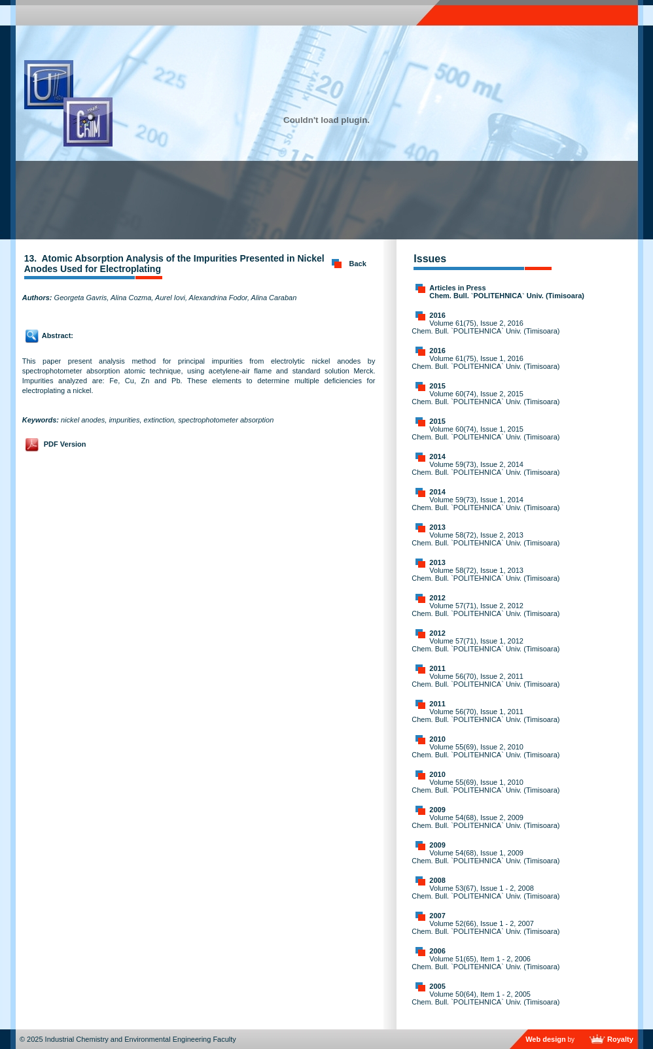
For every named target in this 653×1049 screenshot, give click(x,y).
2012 (437, 598)
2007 (437, 916)
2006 (437, 951)
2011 (437, 668)
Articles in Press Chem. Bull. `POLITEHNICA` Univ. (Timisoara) (506, 292)
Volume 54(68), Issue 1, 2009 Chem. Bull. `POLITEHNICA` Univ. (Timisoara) (485, 857)
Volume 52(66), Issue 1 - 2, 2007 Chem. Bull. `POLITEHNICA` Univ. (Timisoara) (485, 927)
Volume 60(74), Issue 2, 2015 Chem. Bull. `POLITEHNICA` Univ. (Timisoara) (485, 397)
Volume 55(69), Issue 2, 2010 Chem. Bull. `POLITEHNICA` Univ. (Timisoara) (485, 751)
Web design (545, 1039)
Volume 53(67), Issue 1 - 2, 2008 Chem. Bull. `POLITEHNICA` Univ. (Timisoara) (485, 892)
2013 (437, 527)
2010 (437, 739)
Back (357, 263)
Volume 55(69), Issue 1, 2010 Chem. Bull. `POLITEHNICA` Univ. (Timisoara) (485, 786)
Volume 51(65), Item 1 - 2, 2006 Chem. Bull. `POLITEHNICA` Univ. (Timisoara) (485, 963)
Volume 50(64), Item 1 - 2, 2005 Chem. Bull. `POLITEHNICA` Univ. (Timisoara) (485, 998)
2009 (437, 810)
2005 (437, 986)
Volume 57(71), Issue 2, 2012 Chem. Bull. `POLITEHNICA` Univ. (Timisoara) (485, 609)
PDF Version (65, 444)
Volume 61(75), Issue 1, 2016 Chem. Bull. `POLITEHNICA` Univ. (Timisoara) (485, 362)
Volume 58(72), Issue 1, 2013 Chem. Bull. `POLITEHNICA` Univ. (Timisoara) (485, 574)
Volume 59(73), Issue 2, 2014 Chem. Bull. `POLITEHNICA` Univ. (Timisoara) (485, 468)
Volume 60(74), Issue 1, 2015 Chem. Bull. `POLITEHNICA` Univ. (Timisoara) (485, 433)
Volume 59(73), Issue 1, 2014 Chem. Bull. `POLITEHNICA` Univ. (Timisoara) (485, 503)
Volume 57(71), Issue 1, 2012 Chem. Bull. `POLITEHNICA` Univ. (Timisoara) (485, 645)
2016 (437, 315)
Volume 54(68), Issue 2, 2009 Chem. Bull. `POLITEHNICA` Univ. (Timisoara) (485, 821)
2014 (437, 456)
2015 (437, 386)
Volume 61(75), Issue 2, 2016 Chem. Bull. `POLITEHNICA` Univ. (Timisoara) (485, 327)
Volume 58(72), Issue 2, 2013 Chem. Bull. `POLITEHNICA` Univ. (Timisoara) (485, 539)
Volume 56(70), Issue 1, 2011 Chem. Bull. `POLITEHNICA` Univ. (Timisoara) (485, 715)
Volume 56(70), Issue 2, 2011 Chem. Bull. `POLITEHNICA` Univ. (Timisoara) (485, 680)
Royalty (620, 1039)
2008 (437, 880)
